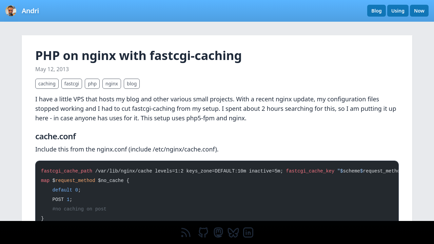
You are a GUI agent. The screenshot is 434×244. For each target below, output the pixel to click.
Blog (376, 10)
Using (398, 10)
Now (419, 10)
